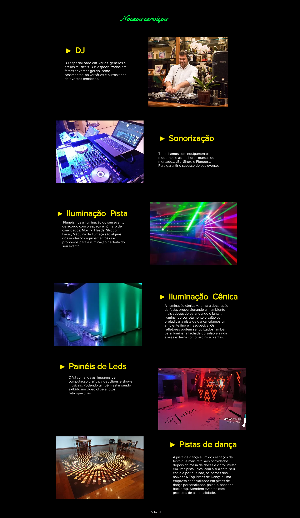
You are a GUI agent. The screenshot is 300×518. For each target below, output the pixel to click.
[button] (188, 72)
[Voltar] (156, 512)
